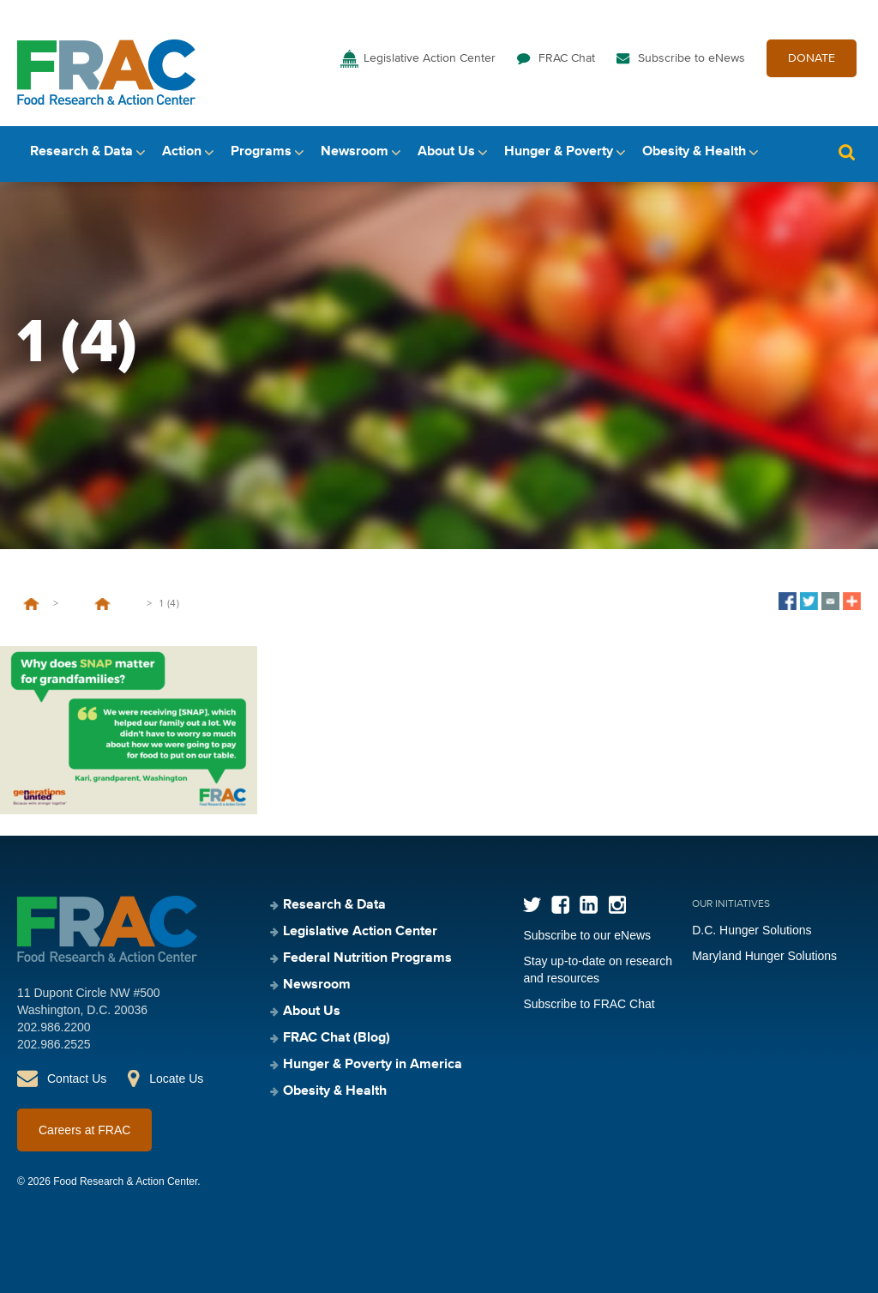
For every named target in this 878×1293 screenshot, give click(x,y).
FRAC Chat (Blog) (336, 1038)
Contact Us (76, 1078)
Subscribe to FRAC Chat (588, 1004)
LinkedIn (589, 905)
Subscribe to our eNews (587, 935)
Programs (261, 152)
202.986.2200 (54, 1027)
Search (846, 152)
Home (31, 604)
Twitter (532, 905)
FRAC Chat (566, 58)
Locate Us (176, 1078)
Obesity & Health (694, 152)
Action (181, 152)
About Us (446, 152)
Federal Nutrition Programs (367, 958)
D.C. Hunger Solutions (751, 930)
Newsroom (354, 152)
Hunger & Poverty (558, 152)
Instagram (617, 905)
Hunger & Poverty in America (372, 1065)
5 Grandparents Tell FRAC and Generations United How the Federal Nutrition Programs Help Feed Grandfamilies (102, 604)
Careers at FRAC (84, 1130)
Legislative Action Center (430, 58)
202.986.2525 (54, 1044)
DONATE (811, 58)
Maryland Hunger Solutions (764, 956)
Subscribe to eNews (691, 58)
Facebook (560, 905)
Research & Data (81, 152)
